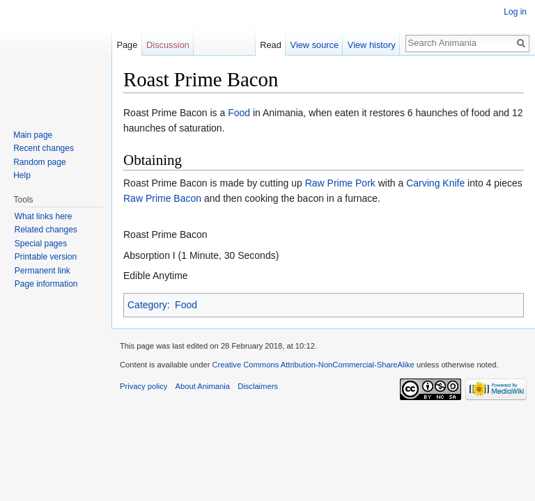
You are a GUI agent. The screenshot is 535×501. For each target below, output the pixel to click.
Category (147, 304)
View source (314, 45)
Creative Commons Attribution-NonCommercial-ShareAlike (313, 364)
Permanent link (42, 271)
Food (239, 112)
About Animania (203, 386)
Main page (32, 135)
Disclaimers (258, 386)
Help (22, 175)
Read (270, 45)
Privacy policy (143, 386)
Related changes (46, 229)
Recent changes (43, 148)
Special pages (41, 243)
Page (126, 45)
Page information (46, 284)
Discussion (167, 45)
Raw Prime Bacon (162, 198)
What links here (43, 216)
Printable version (46, 257)
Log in (515, 12)
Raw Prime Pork (340, 183)
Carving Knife (435, 183)
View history (372, 45)
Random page (39, 162)
